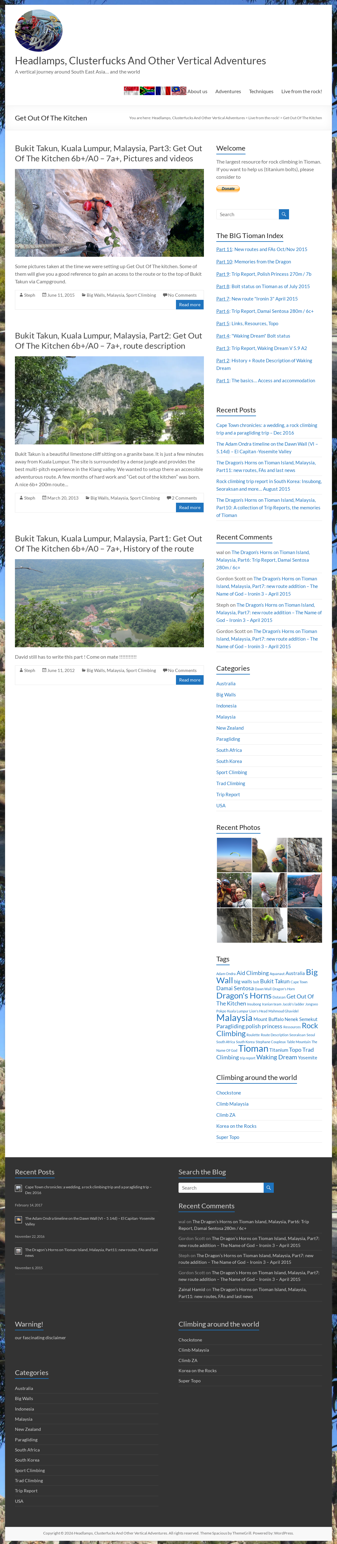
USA (221, 806)
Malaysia (115, 295)
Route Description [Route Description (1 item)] (274, 1035)
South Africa (229, 750)
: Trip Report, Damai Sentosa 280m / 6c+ (266, 311)
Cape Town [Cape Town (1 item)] (299, 982)
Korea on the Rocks (237, 1126)
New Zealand (230, 728)
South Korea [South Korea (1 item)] (245, 1042)
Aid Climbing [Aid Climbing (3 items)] (253, 973)
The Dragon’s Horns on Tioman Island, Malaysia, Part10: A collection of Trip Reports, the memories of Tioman (268, 508)
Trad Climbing (231, 784)
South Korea (230, 762)
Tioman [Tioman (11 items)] (253, 1048)
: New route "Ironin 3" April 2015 (258, 299)
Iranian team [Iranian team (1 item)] (271, 1005)
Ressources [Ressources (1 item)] (292, 1027)
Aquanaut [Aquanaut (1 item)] (277, 974)
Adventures (228, 92)
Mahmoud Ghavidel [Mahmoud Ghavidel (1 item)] (283, 1012)
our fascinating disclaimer (40, 1337)
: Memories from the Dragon (255, 262)
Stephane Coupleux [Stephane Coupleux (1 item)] (271, 1042)
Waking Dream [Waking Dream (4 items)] (276, 1057)
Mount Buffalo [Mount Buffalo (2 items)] (268, 1020)
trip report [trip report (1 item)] (247, 1058)
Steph (29, 295)
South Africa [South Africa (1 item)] (225, 1042)
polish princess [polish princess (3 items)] (264, 1027)
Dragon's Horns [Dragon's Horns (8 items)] (244, 996)
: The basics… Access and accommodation (268, 381)
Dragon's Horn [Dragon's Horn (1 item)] (284, 989)
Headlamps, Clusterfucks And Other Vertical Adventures (156, 61)
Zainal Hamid (192, 1289)
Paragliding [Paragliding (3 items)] (230, 1027)
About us (165, 91)
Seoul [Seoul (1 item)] (311, 1035)
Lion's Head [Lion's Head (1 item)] (258, 1012)
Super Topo (228, 1137)
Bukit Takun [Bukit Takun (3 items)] (275, 982)
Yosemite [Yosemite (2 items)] (307, 1058)
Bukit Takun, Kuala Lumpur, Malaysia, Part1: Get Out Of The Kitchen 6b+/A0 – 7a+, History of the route (108, 544)
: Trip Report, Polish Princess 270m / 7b (265, 274)
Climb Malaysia (233, 1104)
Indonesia (227, 706)
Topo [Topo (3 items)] (295, 1050)
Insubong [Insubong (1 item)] (254, 1005)
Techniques (261, 92)
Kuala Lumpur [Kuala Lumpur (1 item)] (237, 1012)
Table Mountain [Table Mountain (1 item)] (299, 1042)
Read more (189, 305)
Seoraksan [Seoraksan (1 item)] (297, 1035)
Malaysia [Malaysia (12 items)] (234, 1018)
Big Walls (96, 295)
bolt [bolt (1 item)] (256, 982)
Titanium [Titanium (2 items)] (278, 1050)
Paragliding (228, 739)
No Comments (182, 295)
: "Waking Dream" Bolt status (254, 336)
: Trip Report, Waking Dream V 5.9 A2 (263, 349)
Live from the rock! (301, 92)
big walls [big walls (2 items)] (243, 982)
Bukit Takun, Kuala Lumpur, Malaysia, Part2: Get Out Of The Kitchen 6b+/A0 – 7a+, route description (108, 341)
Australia (226, 684)
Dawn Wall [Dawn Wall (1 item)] (263, 989)
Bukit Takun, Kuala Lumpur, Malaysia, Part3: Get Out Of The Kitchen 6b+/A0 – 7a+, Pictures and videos (108, 154)
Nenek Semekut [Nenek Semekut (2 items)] (301, 1020)
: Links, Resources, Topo (248, 324)
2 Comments (184, 498)
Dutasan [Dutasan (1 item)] (279, 998)
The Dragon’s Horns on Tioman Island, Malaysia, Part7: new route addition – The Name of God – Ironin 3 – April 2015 (268, 586)
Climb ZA (226, 1115)
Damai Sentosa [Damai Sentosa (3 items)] (235, 988)
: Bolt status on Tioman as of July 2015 (264, 287)
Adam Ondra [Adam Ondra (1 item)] (226, 974)
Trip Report (228, 795)
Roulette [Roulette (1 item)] (253, 1035)
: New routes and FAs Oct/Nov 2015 (263, 250)
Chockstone (229, 1093)
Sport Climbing (141, 295)
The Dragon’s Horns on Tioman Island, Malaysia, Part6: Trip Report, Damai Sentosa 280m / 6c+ (265, 560)
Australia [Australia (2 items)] (295, 974)
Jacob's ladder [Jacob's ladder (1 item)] (293, 1005)
